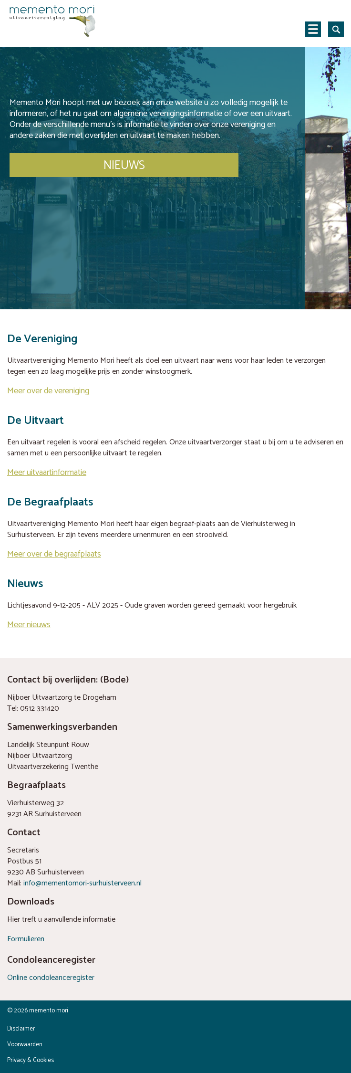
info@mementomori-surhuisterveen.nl (82, 883)
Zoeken (336, 29)
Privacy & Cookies (30, 1060)
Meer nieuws (29, 625)
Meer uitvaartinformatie (46, 472)
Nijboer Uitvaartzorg (39, 755)
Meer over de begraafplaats (54, 554)
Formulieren (25, 939)
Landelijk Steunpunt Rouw (48, 744)
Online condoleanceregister (50, 977)
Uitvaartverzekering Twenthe (52, 766)
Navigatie (313, 29)
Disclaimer (21, 1029)
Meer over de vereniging (48, 391)
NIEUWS (124, 166)
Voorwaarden (24, 1045)
